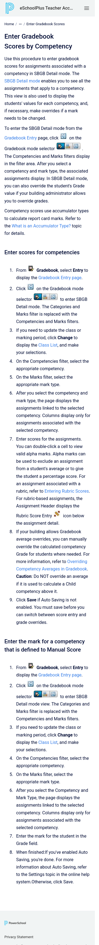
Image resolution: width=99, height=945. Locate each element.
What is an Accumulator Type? (41, 226)
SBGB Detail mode (22, 81)
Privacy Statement (18, 937)
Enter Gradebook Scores (45, 24)
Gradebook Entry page (59, 277)
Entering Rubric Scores (67, 491)
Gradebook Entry (20, 138)
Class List (47, 345)
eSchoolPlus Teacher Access (46, 8)
